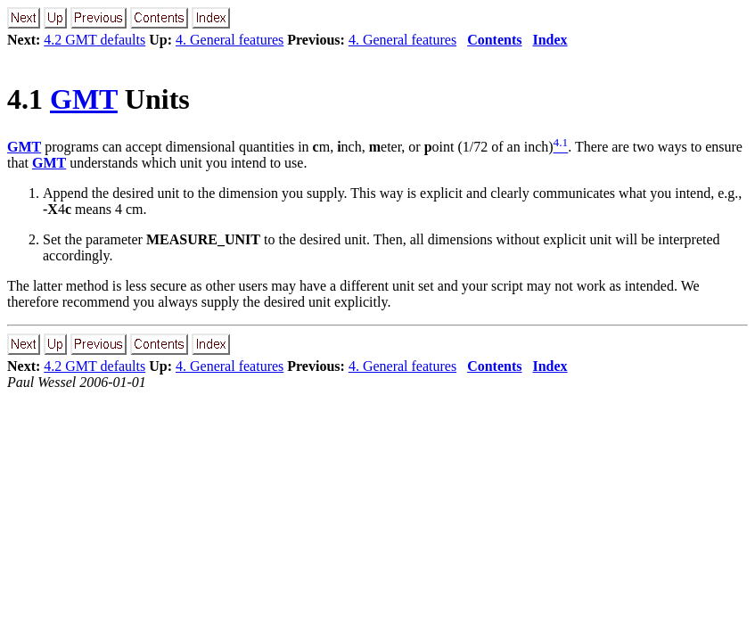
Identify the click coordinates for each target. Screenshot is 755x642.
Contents (494, 39)
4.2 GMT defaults (94, 39)
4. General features (229, 39)
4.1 (28, 99)
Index (549, 39)
